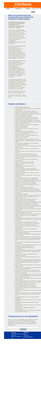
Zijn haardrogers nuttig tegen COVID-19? (25, 285)
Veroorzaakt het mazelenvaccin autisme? (25, 111)
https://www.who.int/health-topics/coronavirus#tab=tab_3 (17, 92)
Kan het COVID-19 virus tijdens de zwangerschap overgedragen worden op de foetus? (28, 206)
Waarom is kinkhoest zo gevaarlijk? (24, 187)
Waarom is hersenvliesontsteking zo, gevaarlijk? (27, 120)
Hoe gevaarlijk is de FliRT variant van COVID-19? (28, 195)
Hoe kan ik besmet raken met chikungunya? (26, 178)
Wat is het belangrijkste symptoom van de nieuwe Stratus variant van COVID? (28, 122)
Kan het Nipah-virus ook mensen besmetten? (27, 188)
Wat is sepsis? (19, 160)
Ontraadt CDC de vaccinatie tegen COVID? (26, 119)
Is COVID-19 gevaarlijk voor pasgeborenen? (26, 179)
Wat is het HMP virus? (21, 138)
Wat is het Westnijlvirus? (21, 127)
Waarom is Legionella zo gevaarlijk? (24, 162)
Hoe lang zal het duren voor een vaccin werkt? (27, 270)
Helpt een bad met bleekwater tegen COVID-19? (27, 236)
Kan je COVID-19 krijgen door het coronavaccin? (27, 259)
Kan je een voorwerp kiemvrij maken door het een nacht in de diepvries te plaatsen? (28, 114)
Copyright (27, 335)
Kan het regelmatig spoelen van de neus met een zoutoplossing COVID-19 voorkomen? (28, 283)
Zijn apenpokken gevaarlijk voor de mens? (26, 203)
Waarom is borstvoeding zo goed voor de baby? (27, 190)
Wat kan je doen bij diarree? (22, 107)
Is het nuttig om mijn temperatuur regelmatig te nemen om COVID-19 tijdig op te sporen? (27, 224)
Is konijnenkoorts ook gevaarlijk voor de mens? (27, 139)
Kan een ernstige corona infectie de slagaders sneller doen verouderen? (27, 125)
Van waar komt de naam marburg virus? (25, 154)
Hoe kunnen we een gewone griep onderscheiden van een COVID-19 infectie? (28, 268)
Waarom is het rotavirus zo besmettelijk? (25, 183)
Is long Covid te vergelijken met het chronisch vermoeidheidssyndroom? (27, 144)
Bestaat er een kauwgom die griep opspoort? (27, 112)
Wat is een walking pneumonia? (23, 116)
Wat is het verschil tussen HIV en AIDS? (25, 182)
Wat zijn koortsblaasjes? (21, 194)
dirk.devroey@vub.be (17, 336)
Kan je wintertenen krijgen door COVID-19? (26, 222)
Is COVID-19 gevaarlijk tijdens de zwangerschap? (28, 260)
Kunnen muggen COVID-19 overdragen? (25, 286)
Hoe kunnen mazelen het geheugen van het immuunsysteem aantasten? (26, 133)
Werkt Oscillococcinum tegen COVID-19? (26, 199)
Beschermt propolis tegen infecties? (24, 131)
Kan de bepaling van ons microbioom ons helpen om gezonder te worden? (27, 311)
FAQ (26, 333)
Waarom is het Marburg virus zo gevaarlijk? (26, 155)
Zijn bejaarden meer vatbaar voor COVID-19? (27, 204)
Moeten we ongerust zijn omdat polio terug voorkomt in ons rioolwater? (26, 136)
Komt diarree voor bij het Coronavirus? (25, 200)
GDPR (26, 334)
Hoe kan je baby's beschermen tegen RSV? (26, 159)
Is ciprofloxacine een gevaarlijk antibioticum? (26, 117)
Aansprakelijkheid (29, 337)
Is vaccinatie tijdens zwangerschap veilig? (26, 168)
